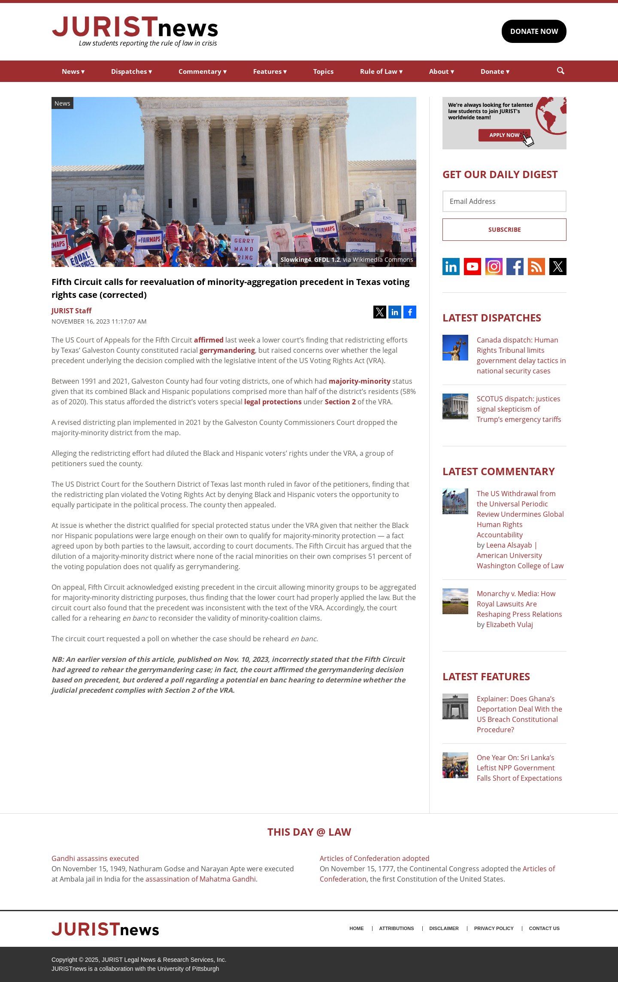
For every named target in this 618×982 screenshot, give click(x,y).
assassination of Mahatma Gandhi (200, 879)
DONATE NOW (534, 31)
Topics (323, 71)
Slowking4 (296, 259)
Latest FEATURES (486, 676)
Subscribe (504, 229)
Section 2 (340, 401)
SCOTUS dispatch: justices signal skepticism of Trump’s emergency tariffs (519, 409)
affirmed (209, 340)
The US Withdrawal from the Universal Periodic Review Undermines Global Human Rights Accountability (520, 514)
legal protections (273, 401)
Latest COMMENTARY (498, 471)
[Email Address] (504, 201)
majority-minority (360, 381)
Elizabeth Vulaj (509, 624)
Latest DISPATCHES (491, 317)
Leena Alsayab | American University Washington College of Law (520, 555)
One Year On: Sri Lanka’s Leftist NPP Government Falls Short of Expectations (519, 768)
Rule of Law (381, 71)
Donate (495, 71)
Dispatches (131, 71)
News (73, 71)
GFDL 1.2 (327, 259)
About (441, 71)
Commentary (203, 71)
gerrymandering (227, 350)
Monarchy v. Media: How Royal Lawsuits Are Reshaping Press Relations (519, 604)
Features (270, 71)
